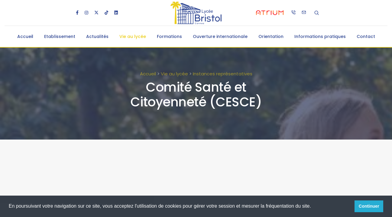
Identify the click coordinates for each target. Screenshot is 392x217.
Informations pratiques (320, 36)
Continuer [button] (369, 206)
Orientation (270, 36)
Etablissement (59, 36)
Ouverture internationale (220, 36)
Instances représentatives (222, 74)
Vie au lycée (132, 36)
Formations (169, 36)
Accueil (25, 36)
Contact (366, 36)
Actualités (97, 36)
